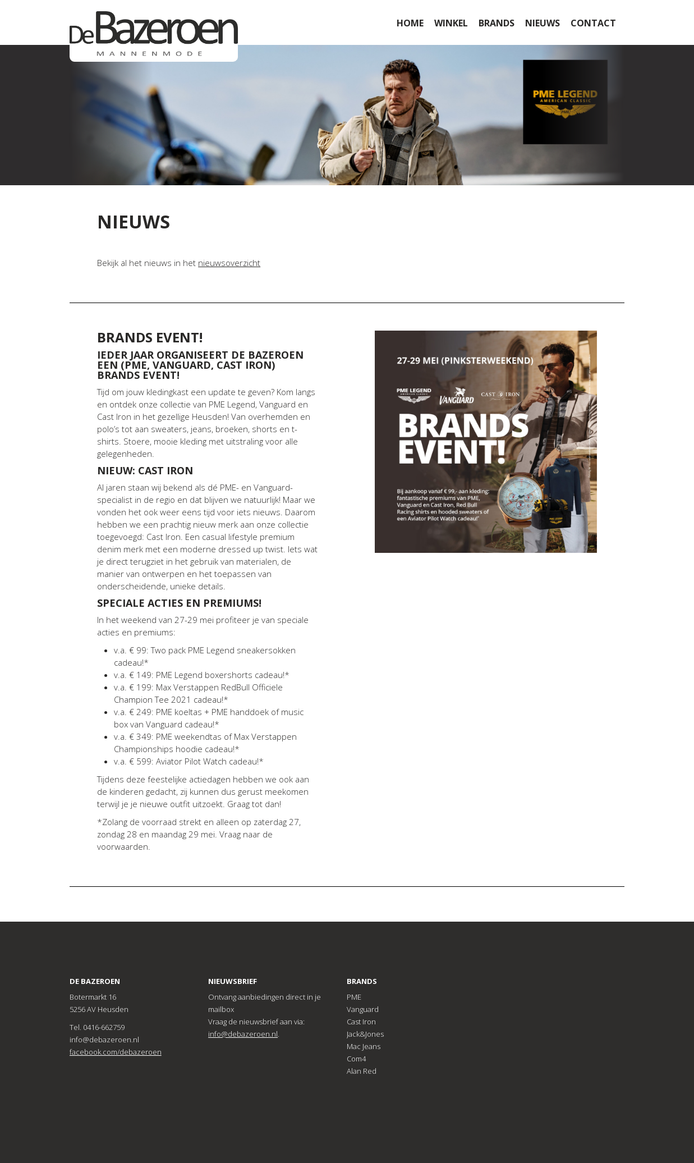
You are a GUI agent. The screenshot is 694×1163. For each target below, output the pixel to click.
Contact (593, 23)
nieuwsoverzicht (229, 262)
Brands (496, 23)
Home (410, 23)
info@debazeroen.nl (243, 1034)
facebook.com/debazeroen (116, 1052)
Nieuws (542, 23)
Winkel (451, 23)
